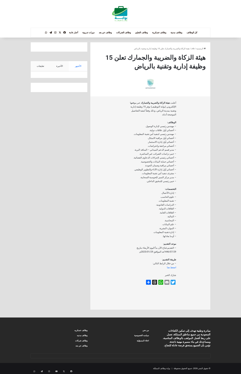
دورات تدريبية (88, 32)
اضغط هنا (171, 267)
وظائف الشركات (123, 32)
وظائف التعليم (141, 32)
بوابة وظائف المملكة (161, 368)
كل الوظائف (192, 32)
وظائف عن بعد (105, 32)
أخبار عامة (73, 32)
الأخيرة (59, 66)
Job (193, 48)
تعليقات (40, 66)
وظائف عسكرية (159, 32)
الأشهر (78, 66)
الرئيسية (201, 48)
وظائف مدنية (176, 32)
